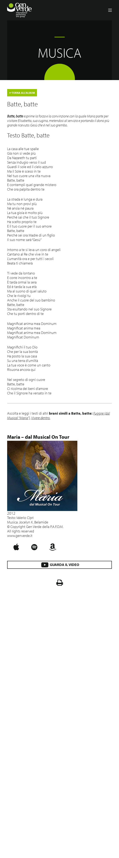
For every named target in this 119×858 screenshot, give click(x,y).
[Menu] (110, 10)
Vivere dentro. (40, 417)
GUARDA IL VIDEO (59, 564)
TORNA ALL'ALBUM (22, 92)
